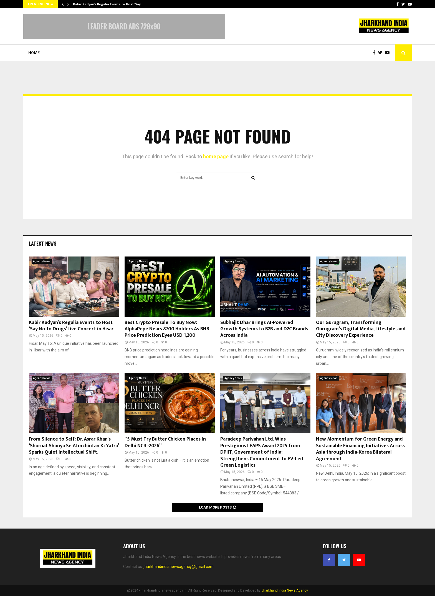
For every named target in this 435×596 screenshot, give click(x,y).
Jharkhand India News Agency (284, 590)
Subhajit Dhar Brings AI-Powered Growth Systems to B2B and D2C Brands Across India (264, 329)
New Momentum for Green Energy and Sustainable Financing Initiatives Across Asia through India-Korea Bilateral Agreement (360, 449)
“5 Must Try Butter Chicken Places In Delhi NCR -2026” (165, 442)
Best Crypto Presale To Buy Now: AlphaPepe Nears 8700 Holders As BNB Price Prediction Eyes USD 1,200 (167, 329)
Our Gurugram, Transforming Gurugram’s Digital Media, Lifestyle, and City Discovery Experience (361, 329)
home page (216, 156)
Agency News (41, 261)
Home (34, 53)
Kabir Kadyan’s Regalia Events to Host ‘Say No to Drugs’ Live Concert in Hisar (71, 325)
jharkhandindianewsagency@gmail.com (179, 566)
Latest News (42, 243)
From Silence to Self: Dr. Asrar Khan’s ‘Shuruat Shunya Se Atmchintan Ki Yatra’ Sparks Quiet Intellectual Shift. (73, 445)
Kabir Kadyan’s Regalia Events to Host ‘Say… (108, 4)
